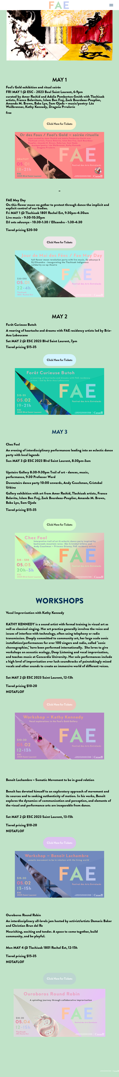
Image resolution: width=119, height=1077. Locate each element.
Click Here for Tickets (59, 124)
